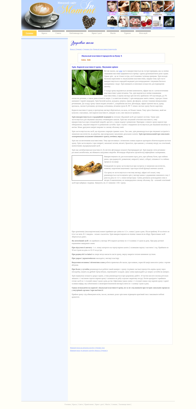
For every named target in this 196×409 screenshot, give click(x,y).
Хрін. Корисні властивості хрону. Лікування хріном (95, 67)
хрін (120, 71)
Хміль (83, 60)
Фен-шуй (143, 33)
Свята (58, 33)
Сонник (114, 404)
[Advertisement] (44, 84)
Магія (112, 33)
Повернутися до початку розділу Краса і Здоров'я (89, 350)
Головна (29, 33)
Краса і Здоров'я (76, 49)
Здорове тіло (88, 49)
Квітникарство (76, 33)
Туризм (127, 33)
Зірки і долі (96, 33)
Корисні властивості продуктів (105, 49)
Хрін (88, 60)
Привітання (88, 404)
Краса (44, 33)
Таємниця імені (125, 404)
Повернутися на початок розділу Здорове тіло (87, 348)
